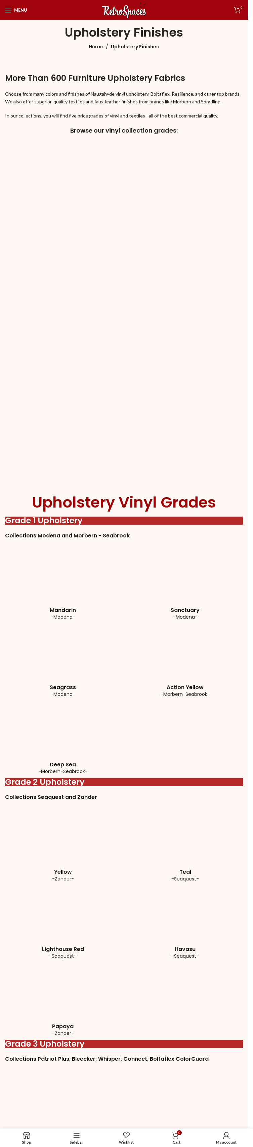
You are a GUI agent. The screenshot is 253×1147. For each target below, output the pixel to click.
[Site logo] (124, 9)
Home (96, 46)
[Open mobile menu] (16, 10)
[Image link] (55, 194)
